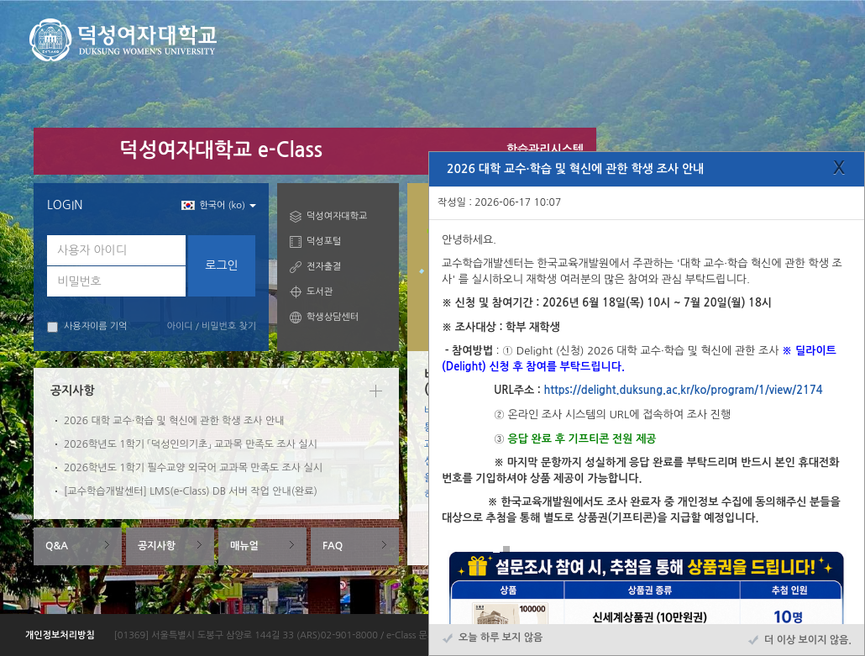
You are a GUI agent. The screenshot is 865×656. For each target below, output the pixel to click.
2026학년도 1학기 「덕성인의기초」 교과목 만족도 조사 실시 (190, 444)
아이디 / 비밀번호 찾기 (211, 326)
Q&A (56, 546)
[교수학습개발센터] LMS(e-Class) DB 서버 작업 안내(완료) (190, 491)
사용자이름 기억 (87, 327)
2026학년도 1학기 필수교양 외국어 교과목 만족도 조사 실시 (193, 468)
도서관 (320, 292)
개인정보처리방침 (60, 635)
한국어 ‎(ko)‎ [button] (218, 205)
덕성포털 (324, 241)
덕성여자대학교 (337, 216)
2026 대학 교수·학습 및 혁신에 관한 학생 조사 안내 (174, 421)
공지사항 (157, 546)
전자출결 (324, 266)
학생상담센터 (333, 317)
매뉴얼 (244, 546)
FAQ (332, 546)
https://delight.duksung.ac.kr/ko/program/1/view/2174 (682, 390)
